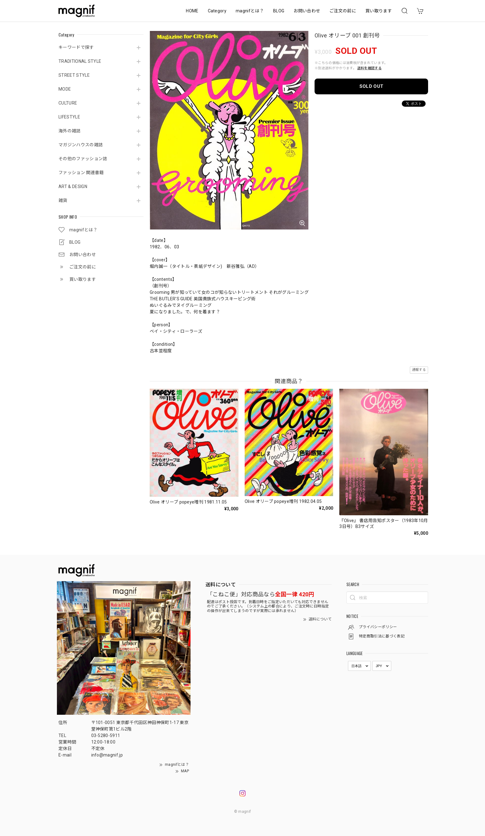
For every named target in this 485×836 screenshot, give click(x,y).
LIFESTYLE (69, 116)
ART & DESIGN (72, 186)
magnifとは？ (250, 10)
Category (217, 10)
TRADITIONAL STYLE (79, 61)
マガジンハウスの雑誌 (80, 144)
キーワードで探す (76, 47)
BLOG (278, 10)
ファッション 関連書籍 (81, 172)
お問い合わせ (307, 10)
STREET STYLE (74, 75)
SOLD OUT (371, 86)
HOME (192, 10)
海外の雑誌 (69, 130)
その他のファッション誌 (82, 158)
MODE (64, 89)
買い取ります (378, 10)
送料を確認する (369, 68)
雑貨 (62, 200)
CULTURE (67, 103)
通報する (419, 370)
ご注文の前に (342, 10)
